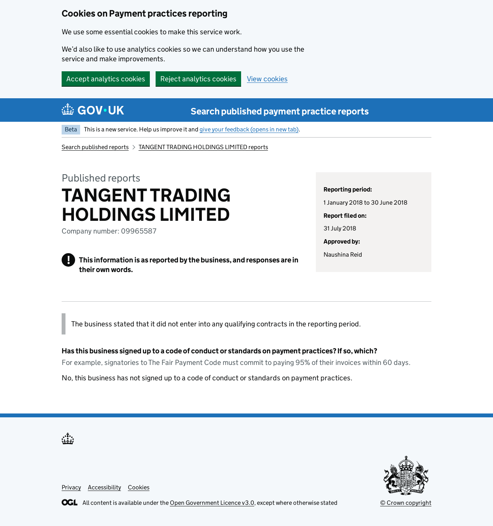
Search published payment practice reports (280, 111)
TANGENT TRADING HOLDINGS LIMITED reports (203, 147)
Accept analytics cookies (105, 78)
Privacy (71, 487)
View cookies (267, 78)
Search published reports (95, 147)
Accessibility (104, 487)
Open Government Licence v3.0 (212, 502)
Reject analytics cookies (198, 78)
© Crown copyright (405, 502)
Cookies (138, 487)
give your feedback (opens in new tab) (249, 129)
